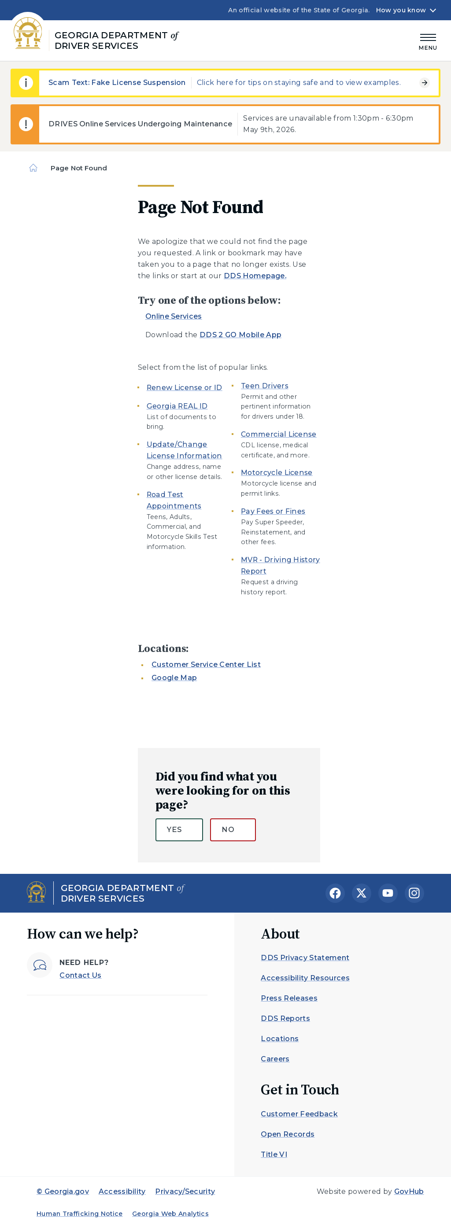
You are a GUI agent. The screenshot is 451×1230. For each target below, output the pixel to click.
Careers (275, 1059)
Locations (280, 1039)
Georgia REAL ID (177, 406)
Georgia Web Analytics (170, 1214)
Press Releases (289, 998)
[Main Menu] (428, 40)
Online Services (173, 316)
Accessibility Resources (305, 978)
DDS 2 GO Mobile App (240, 335)
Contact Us (80, 975)
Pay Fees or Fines (273, 511)
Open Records (287, 1134)
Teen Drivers (264, 386)
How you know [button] (401, 10)
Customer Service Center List (206, 664)
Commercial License (279, 434)
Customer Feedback (299, 1114)
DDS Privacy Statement (305, 958)
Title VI (274, 1154)
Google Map (174, 678)
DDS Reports (285, 1018)
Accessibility (122, 1191)
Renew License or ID (184, 387)
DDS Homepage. (255, 276)
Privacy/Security (185, 1191)
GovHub (409, 1191)
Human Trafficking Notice (80, 1214)
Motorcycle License (277, 472)
